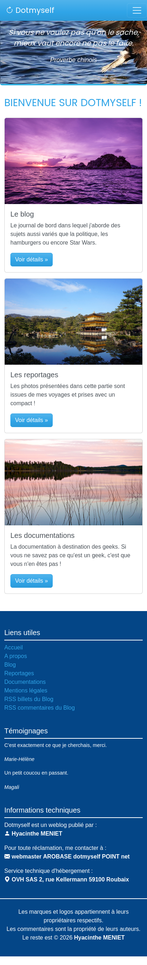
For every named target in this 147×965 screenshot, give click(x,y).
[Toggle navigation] (137, 10)
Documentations (25, 682)
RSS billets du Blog (28, 699)
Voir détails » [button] (31, 259)
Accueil (13, 647)
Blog (10, 665)
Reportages (19, 673)
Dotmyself (30, 10)
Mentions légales (25, 690)
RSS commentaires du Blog (39, 708)
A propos (15, 656)
